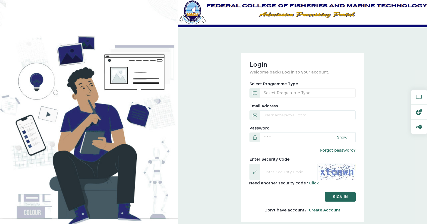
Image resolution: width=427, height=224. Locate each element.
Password (259, 128)
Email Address (263, 106)
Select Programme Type (273, 83)
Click (314, 183)
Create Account (324, 210)
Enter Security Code (269, 159)
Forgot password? (338, 150)
